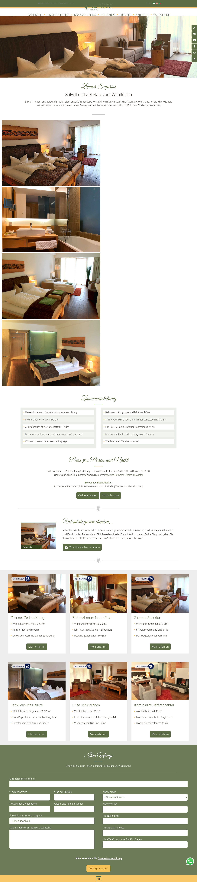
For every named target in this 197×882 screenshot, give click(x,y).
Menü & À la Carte (139, 791)
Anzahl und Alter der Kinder (69, 569)
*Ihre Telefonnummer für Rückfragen (122, 605)
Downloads (116, 827)
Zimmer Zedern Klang (80, 738)
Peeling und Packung (141, 765)
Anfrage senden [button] (98, 634)
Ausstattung (16, 744)
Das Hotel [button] (34, 13)
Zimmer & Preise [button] (58, 13)
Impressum (156, 816)
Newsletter (116, 822)
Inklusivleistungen (19, 759)
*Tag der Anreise (21, 557)
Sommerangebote (79, 785)
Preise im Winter (134, 243)
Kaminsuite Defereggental (82, 765)
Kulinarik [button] (107, 13)
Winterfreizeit (16, 791)
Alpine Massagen (139, 744)
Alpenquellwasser (139, 801)
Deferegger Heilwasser (21, 827)
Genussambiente (139, 785)
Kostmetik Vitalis (139, 759)
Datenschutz (157, 822)
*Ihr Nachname (111, 581)
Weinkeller (135, 796)
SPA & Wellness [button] (85, 13)
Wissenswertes (17, 770)
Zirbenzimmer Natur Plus (82, 744)
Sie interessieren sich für (25, 544)
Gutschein (115, 816)
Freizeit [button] (125, 13)
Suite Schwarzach (79, 759)
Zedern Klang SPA (18, 816)
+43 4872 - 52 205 (66, 2)
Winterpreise (76, 801)
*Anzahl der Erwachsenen (26, 569)
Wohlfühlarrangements (142, 738)
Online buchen (109, 263)
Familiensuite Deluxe (80, 754)
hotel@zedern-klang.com (48, 2)
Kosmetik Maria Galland (142, 754)
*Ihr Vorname (110, 569)
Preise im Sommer (114, 243)
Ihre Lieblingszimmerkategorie (28, 581)
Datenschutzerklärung (110, 624)
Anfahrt (74, 827)
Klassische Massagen (141, 749)
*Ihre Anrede (109, 557)
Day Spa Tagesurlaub (20, 822)
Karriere (142, 13)
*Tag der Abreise (64, 557)
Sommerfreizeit (17, 785)
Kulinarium (15, 749)
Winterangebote (78, 796)
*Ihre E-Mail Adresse (113, 593)
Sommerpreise (77, 791)
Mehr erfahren (36, 413)
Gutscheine (161, 13)
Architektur (15, 738)
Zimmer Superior (78, 749)
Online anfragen (88, 263)
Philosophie (16, 754)
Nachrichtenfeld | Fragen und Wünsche (33, 593)
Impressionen (16, 765)
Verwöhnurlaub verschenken (84, 315)
